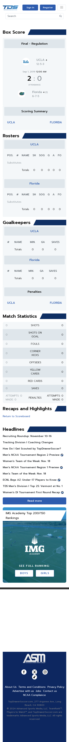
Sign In (30, 7)
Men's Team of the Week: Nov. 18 (24, 474)
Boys (24, 573)
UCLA (41, 60)
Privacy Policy (55, 687)
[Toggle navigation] (61, 7)
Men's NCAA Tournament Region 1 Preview (31, 467)
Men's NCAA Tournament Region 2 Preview (31, 455)
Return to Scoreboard (16, 416)
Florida (40, 92)
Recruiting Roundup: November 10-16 (27, 436)
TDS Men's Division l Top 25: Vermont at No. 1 (33, 486)
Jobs (38, 691)
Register (48, 7)
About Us (11, 687)
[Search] (32, 16)
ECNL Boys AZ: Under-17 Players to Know (30, 480)
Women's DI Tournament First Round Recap (31, 492)
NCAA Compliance (34, 695)
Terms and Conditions (32, 687)
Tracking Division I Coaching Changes (28, 442)
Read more (34, 501)
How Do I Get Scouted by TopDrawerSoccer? (32, 449)
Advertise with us (23, 691)
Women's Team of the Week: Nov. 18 (26, 461)
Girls (45, 573)
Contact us (50, 691)
